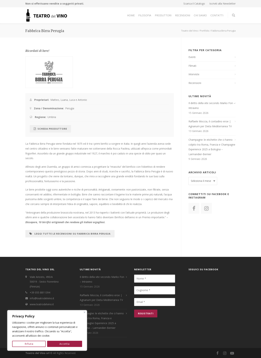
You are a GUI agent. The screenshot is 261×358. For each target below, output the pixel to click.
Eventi (192, 57)
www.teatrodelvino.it (42, 304)
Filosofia (144, 15)
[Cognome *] (154, 290)
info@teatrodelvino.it (42, 298)
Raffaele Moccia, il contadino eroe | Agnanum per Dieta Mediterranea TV (210, 124)
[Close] (84, 312)
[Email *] (154, 302)
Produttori (163, 15)
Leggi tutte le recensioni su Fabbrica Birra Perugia (70, 233)
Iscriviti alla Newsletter (222, 3)
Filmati (192, 65)
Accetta (65, 343)
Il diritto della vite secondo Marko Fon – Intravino (211, 105)
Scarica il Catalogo (194, 3)
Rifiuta (29, 343)
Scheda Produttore (50, 128)
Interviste (193, 74)
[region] (47, 330)
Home (131, 15)
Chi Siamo (200, 15)
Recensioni (182, 15)
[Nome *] (154, 279)
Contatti (216, 15)
